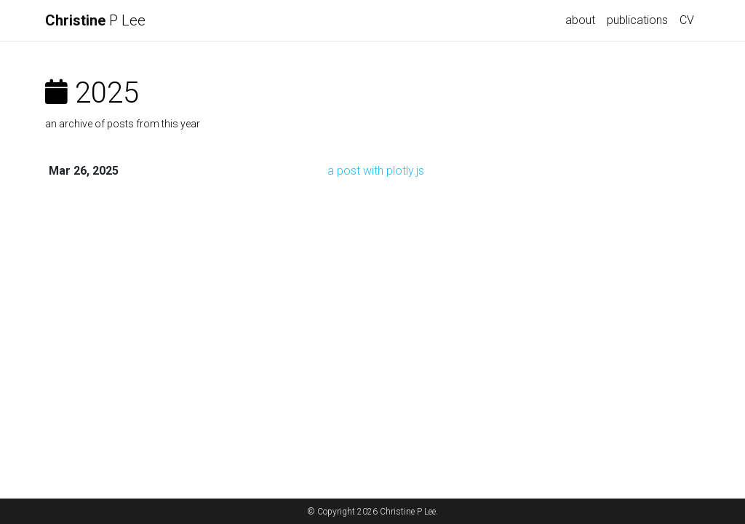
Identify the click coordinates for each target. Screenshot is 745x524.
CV (687, 20)
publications (637, 20)
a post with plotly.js (375, 171)
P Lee (95, 20)
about (580, 20)
